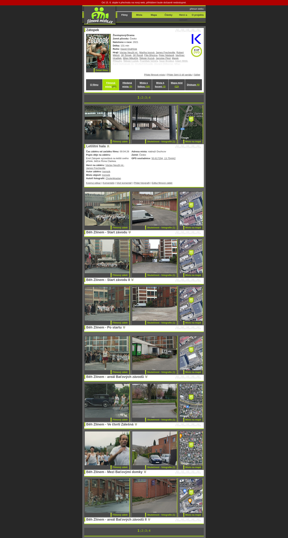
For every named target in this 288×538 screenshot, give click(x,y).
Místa (139, 15)
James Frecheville (165, 52)
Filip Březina (150, 55)
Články (168, 15)
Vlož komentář (124, 183)
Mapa (154, 15)
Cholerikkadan (113, 178)
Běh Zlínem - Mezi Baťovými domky (114, 472)
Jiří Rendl (138, 55)
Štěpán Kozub (146, 58)
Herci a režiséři (183, 17)
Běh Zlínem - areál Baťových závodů (115, 377)
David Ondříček (129, 49)
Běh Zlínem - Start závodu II (108, 280)
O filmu (94, 84)
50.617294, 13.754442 (164, 158)
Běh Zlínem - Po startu (104, 327)
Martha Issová (146, 52)
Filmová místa (110, 84)
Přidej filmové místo (154, 74)
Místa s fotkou (144, 84)
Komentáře (108, 183)
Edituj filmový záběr (162, 183)
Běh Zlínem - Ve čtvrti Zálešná (110, 424)
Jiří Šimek (126, 55)
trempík (106, 171)
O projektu (198, 15)
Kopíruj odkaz (93, 183)
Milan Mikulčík (130, 58)
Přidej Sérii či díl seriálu (179, 74)
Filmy (124, 15)
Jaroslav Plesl (163, 58)
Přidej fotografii (142, 183)
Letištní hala (96, 146)
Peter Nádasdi (166, 55)
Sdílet (197, 74)
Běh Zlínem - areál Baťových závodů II (116, 519)
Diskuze (193, 84)
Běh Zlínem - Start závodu (106, 232)
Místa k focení (160, 84)
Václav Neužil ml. (129, 52)
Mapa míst (176, 84)
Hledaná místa (127, 84)
